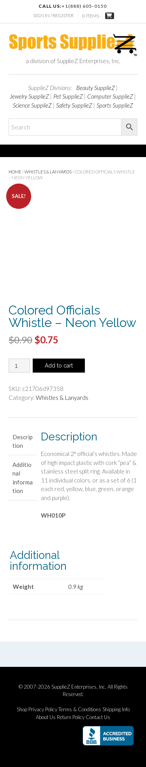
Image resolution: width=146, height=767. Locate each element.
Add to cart (59, 365)
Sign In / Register (53, 15)
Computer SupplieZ (110, 96)
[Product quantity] (19, 366)
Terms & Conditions (79, 709)
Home (15, 171)
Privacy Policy (42, 709)
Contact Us (98, 717)
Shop (22, 709)
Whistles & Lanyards (48, 171)
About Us (46, 717)
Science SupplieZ (32, 105)
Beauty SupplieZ (95, 87)
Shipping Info (116, 709)
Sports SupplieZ (115, 105)
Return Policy (70, 717)
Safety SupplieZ (74, 105)
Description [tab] (22, 441)
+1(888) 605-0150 (84, 6)
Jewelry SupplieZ (29, 96)
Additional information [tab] (22, 478)
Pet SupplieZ (68, 96)
